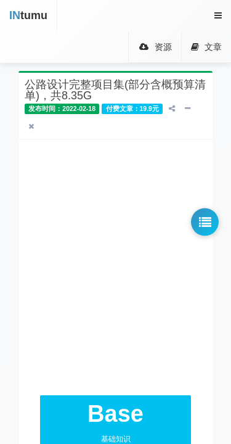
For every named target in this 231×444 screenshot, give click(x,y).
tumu (28, 15)
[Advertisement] (115, 267)
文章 (206, 47)
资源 (155, 47)
